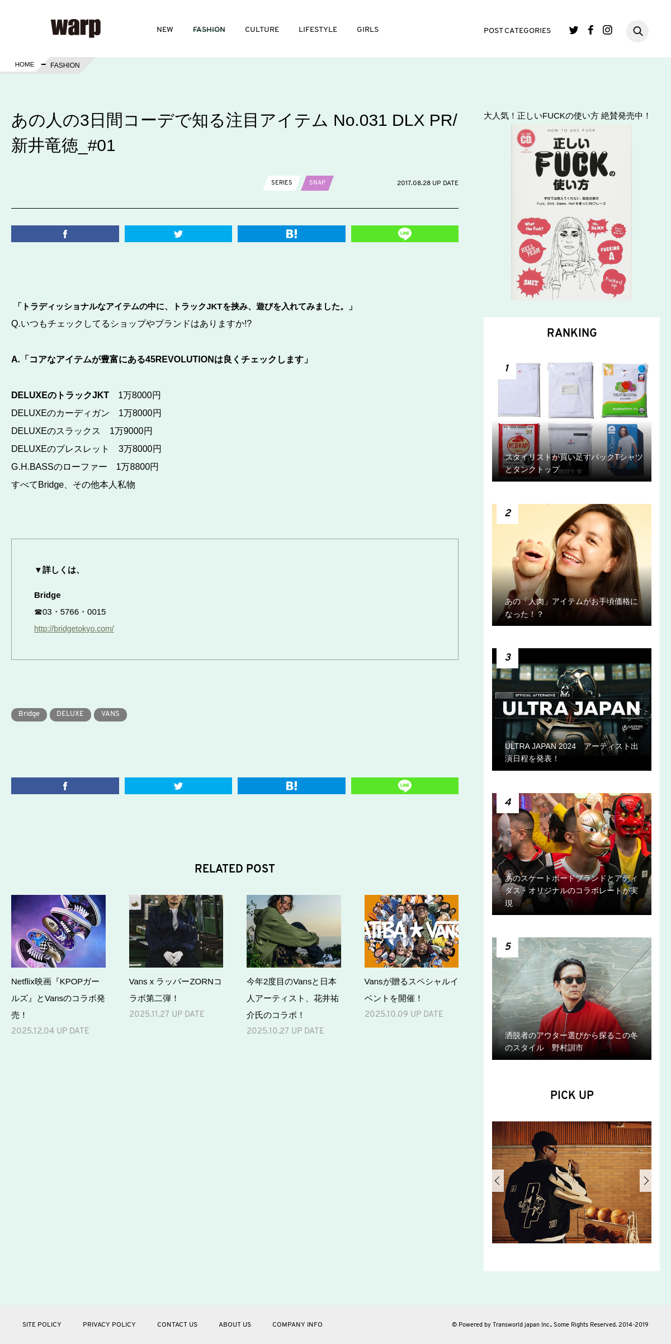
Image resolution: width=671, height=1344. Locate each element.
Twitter (574, 30)
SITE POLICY (42, 1325)
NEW (165, 30)
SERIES (282, 183)
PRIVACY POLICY (109, 1325)
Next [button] (645, 1180)
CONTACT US (177, 1325)
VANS (121, 714)
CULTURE (262, 30)
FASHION (209, 30)
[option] (571, 1186)
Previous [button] (498, 1180)
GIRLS (368, 30)
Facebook (591, 30)
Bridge (31, 714)
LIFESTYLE (318, 30)
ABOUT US (235, 1325)
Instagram (607, 30)
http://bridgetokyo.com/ (76, 628)
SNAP (319, 183)
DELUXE (77, 714)
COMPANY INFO (297, 1325)
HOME (24, 65)
